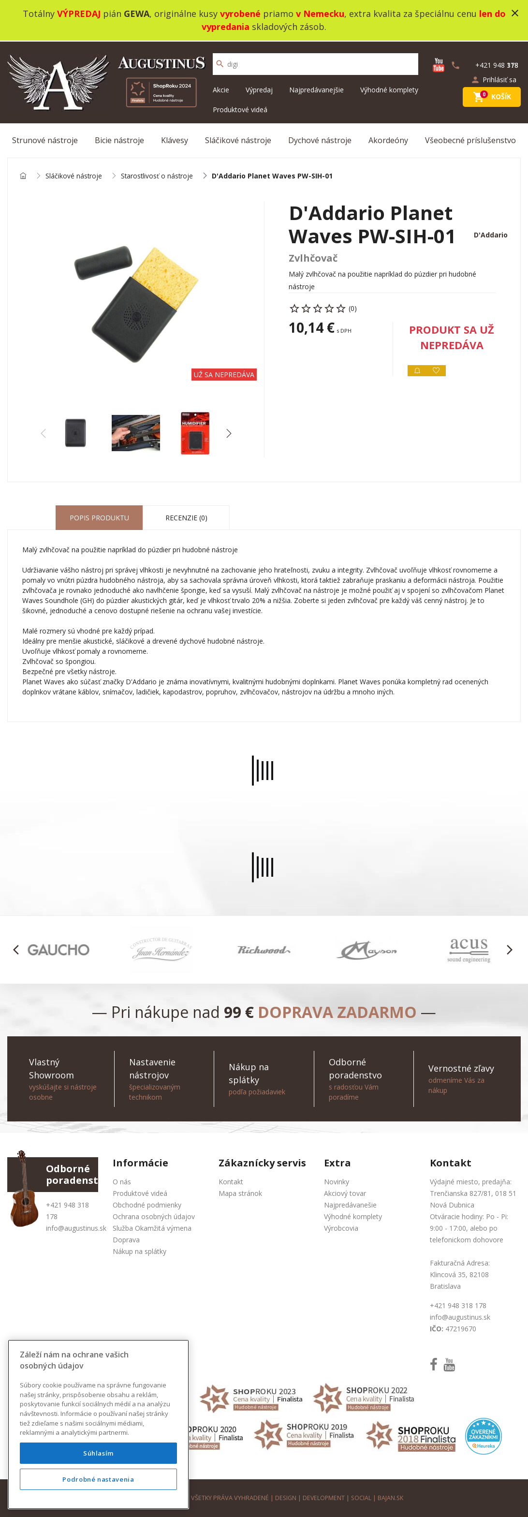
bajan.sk (392, 1497)
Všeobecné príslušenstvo (470, 139)
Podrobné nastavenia (98, 1479)
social (362, 1497)
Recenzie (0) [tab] (186, 517)
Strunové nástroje (45, 139)
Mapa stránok (240, 1192)
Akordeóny (388, 139)
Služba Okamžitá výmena (152, 1227)
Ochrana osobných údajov (154, 1216)
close (515, 13)
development (323, 1497)
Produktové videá (240, 108)
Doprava (126, 1239)
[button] (228, 433)
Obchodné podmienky (147, 1204)
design (285, 1497)
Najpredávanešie (350, 1204)
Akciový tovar (345, 1192)
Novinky (336, 1181)
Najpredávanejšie (316, 88)
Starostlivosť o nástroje (158, 175)
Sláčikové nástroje (238, 139)
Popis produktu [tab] (99, 517)
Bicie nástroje (119, 139)
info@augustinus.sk (76, 1227)
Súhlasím (98, 1453)
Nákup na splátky (139, 1250)
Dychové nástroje (320, 139)
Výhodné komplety (389, 88)
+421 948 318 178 (458, 1305)
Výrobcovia (341, 1227)
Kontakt (231, 1181)
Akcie (221, 88)
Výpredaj (259, 88)
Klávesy (174, 139)
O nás (122, 1181)
